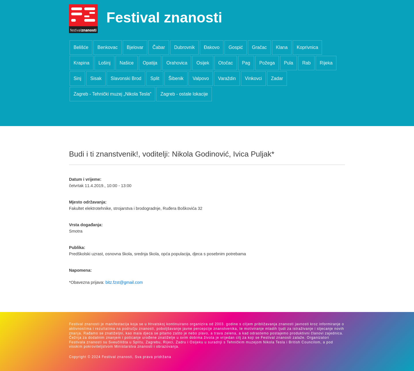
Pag (246, 62)
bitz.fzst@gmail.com (124, 282)
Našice (127, 62)
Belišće (81, 47)
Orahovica (176, 62)
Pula (288, 62)
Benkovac (107, 47)
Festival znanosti (164, 17)
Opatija (150, 62)
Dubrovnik (184, 47)
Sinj (77, 78)
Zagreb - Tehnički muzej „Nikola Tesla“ (113, 94)
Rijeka (326, 62)
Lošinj (105, 62)
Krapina (81, 62)
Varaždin (227, 78)
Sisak (95, 78)
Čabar (158, 47)
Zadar (277, 78)
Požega (267, 62)
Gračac (259, 47)
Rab (306, 62)
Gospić (236, 47)
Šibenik (175, 78)
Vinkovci (253, 78)
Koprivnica (307, 47)
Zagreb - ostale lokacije (184, 94)
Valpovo (201, 78)
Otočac (225, 62)
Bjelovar (135, 47)
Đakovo (211, 47)
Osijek (202, 62)
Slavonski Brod (126, 78)
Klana (282, 47)
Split (154, 78)
